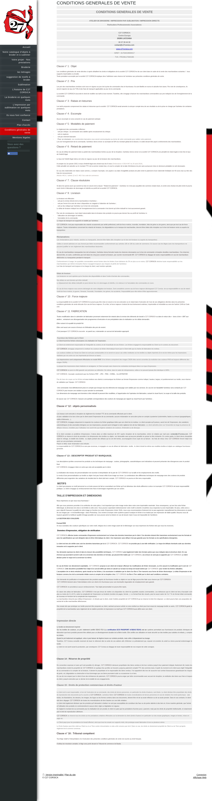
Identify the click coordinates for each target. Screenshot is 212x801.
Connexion (201, 775)
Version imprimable (53, 775)
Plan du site (70, 775)
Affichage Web (199, 777)
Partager (12, 154)
